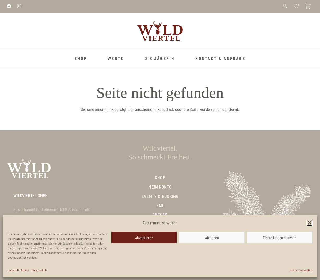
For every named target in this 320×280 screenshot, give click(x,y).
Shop (160, 177)
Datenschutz (39, 270)
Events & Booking (160, 196)
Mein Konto (160, 186)
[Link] (9, 6)
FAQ (160, 205)
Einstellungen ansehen (279, 237)
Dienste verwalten (301, 270)
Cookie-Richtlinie (18, 270)
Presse (159, 214)
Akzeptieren (144, 237)
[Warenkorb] (307, 6)
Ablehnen (212, 237)
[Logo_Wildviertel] (160, 30)
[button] (309, 222)
